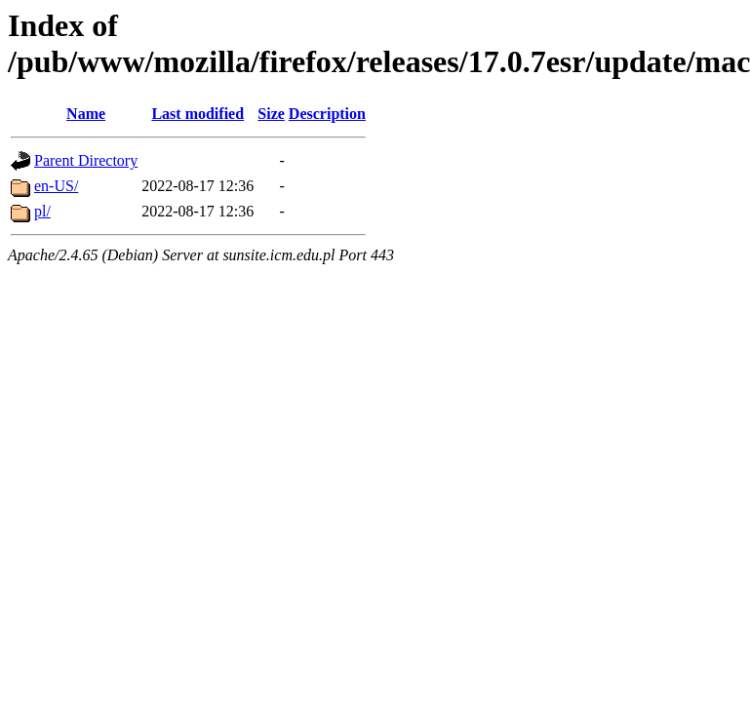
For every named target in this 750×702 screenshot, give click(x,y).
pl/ (42, 211)
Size (271, 113)
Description (327, 113)
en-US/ (56, 185)
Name (85, 113)
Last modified (197, 113)
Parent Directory (86, 160)
